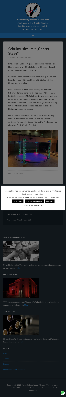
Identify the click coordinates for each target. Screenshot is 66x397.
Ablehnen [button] (49, 201)
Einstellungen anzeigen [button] (34, 201)
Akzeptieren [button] (18, 201)
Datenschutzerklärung (33, 205)
